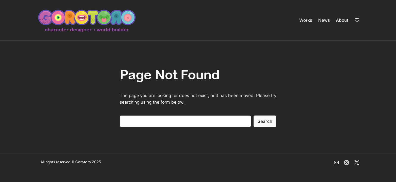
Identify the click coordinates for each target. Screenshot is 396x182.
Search (265, 121)
